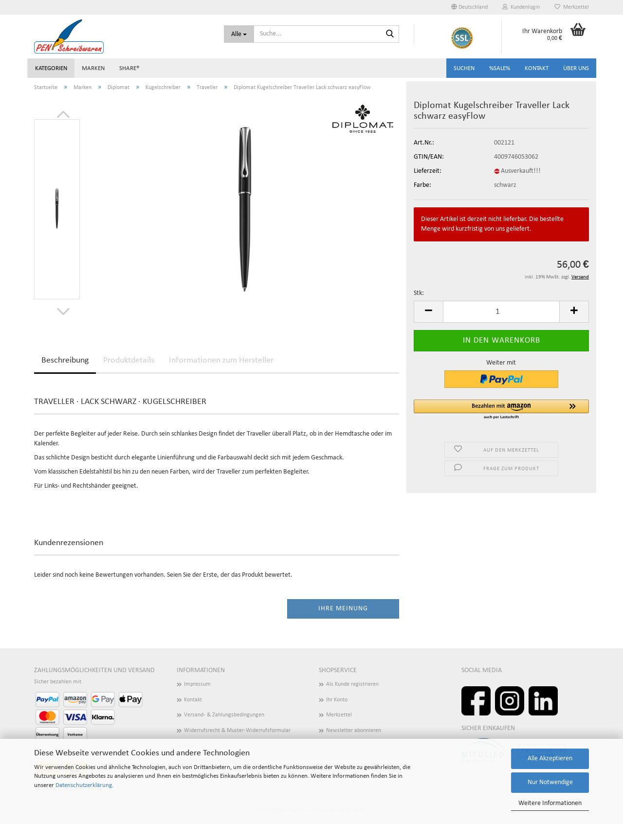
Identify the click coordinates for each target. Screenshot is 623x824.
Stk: (419, 293)
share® (129, 68)
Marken (93, 68)
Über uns (576, 68)
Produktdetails (128, 360)
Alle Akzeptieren (550, 758)
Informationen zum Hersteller (221, 360)
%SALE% (499, 68)
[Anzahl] (501, 312)
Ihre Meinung (343, 608)
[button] (469, 7)
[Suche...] (239, 34)
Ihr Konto (337, 700)
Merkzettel (571, 7)
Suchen (464, 68)
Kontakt (537, 68)
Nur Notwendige (550, 782)
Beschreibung (65, 360)
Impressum (197, 684)
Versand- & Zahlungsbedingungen (224, 715)
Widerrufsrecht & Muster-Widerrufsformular (237, 730)
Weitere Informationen (550, 803)
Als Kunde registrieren (352, 684)
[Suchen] (390, 34)
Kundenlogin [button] (521, 7)
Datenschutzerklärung (83, 785)
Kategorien (51, 68)
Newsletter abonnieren (353, 730)
